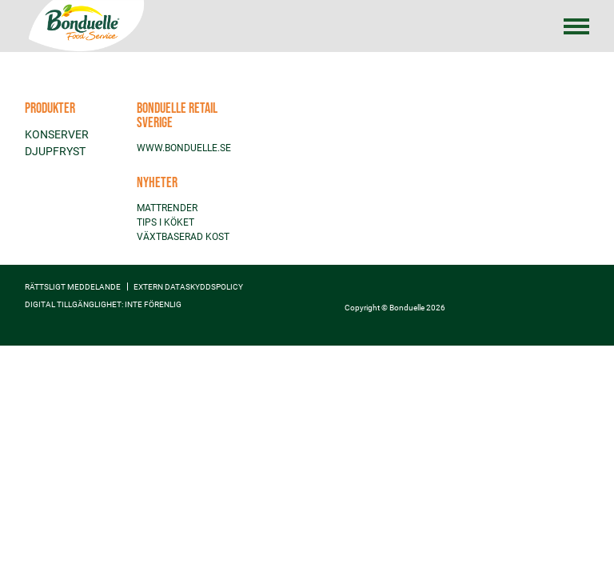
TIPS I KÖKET (165, 222)
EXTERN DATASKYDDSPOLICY (188, 286)
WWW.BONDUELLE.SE (184, 148)
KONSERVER (57, 134)
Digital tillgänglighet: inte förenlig (103, 304)
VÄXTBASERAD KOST (183, 236)
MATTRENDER (167, 208)
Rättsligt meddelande (73, 286)
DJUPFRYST (55, 151)
